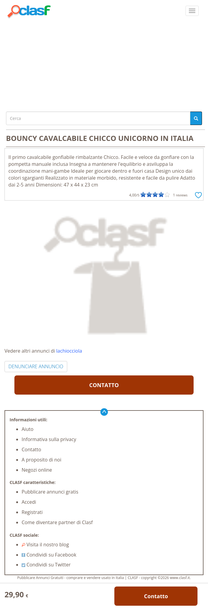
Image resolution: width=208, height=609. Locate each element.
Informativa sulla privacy (49, 439)
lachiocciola (69, 351)
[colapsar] (192, 11)
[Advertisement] (104, 64)
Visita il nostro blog (45, 544)
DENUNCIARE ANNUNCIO (35, 366)
